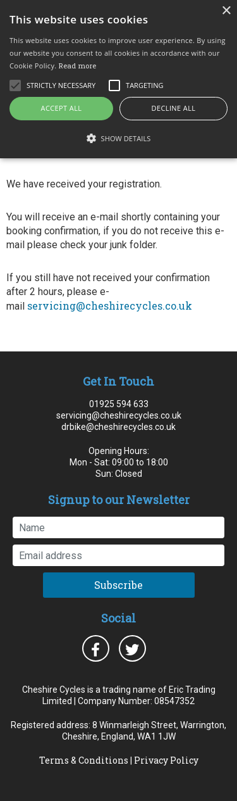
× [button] (226, 11)
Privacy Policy (166, 760)
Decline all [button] (174, 108)
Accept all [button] (61, 108)
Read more (78, 65)
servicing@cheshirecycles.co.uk (109, 305)
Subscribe (118, 584)
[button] (118, 138)
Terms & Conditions (83, 760)
